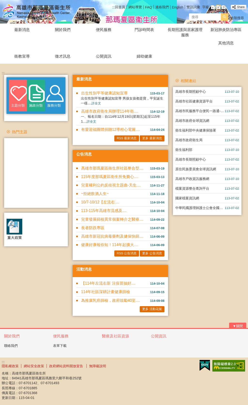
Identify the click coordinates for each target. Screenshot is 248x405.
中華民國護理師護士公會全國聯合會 (200, 208)
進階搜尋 (237, 18)
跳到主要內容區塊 (2, 2)
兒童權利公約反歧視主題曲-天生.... (111, 185)
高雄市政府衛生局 (188, 140)
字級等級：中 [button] (218, 7)
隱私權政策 (10, 366)
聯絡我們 (11, 346)
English (177, 7)
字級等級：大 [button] (224, 7)
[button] (224, 17)
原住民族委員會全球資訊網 (195, 169)
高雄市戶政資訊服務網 (192, 179)
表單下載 (60, 346)
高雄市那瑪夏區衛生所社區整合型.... (112, 168)
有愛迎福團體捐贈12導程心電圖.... (110, 129)
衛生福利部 (183, 150)
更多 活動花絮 (152, 309)
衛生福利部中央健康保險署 (195, 130)
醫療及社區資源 (115, 336)
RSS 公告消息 (127, 253)
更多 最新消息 (152, 138)
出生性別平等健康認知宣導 (104, 93)
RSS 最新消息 (127, 138)
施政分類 (36, 105)
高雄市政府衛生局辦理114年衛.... (109, 111)
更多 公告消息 (152, 253)
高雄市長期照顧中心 (190, 91)
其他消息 (226, 43)
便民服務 (103, 30)
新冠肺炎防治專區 (225, 30)
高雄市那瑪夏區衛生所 (43, 12)
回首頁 (120, 7)
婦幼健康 (144, 56)
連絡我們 (162, 7)
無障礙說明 (97, 366)
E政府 (205, 365)
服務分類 (54, 105)
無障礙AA (228, 366)
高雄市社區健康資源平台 (194, 101)
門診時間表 (144, 30)
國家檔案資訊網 (187, 198)
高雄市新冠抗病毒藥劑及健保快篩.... (112, 236)
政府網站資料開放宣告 (66, 366)
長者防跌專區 (92, 228)
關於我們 (62, 30)
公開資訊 (103, 56)
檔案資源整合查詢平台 (192, 188)
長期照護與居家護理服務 (185, 32)
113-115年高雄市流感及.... (104, 211)
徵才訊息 (62, 56)
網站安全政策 (34, 366)
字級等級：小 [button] (213, 7)
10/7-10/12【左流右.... (100, 202)
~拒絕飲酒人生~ (95, 194)
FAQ (148, 7)
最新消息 (22, 30)
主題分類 (18, 105)
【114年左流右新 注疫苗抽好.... (108, 283)
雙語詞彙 (193, 7)
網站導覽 (135, 7)
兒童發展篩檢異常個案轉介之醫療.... (112, 219)
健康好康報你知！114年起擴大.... (109, 245)
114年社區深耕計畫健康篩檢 (105, 292)
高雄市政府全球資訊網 (192, 121)
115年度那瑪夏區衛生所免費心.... (109, 177)
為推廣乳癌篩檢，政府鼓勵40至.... (110, 300)
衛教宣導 (22, 56)
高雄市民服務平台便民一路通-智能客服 (200, 111)
